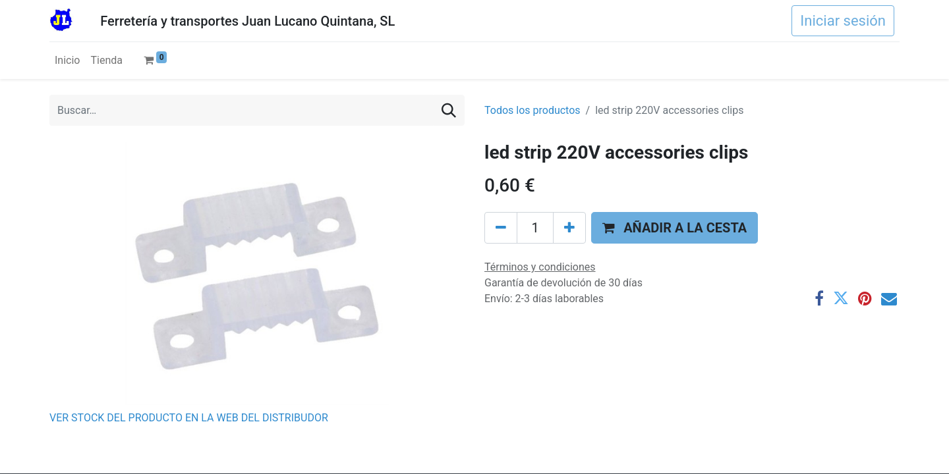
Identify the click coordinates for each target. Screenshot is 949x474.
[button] (674, 228)
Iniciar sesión (843, 21)
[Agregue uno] (569, 228)
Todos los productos (532, 110)
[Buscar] (449, 110)
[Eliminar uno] (500, 228)
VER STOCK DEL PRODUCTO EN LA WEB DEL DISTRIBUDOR (188, 417)
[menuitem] (67, 60)
